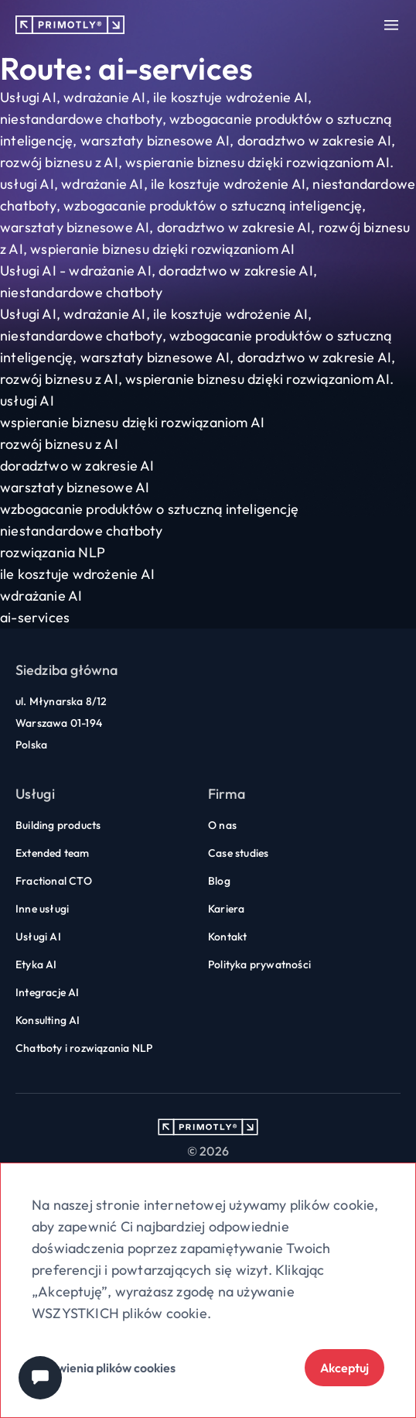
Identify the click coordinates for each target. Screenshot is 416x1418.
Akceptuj (344, 1367)
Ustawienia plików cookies (104, 1367)
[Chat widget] (40, 1377)
